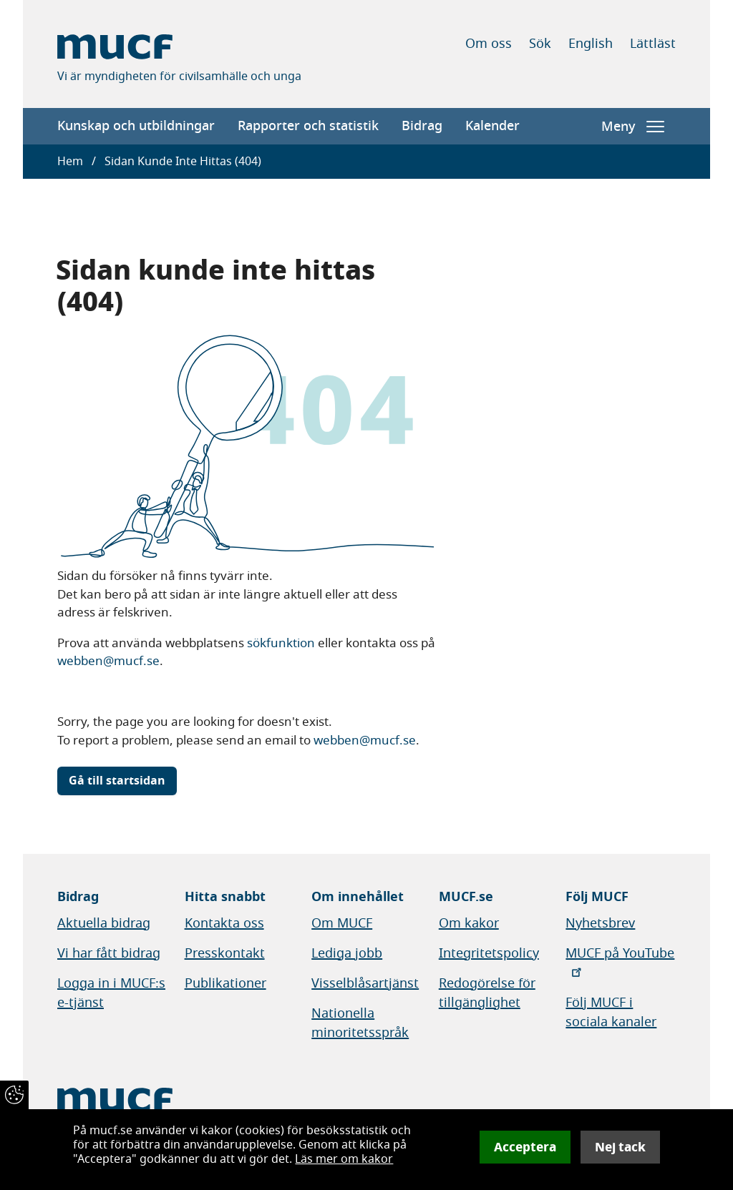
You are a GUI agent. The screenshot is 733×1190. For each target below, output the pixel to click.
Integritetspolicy (489, 953)
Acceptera (525, 1147)
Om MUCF (341, 923)
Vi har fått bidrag (108, 953)
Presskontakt (225, 953)
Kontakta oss (224, 923)
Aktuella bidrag (103, 923)
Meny (632, 126)
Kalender (492, 126)
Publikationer (225, 983)
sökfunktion (281, 643)
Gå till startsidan (117, 781)
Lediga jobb (346, 953)
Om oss (488, 43)
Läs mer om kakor (344, 1159)
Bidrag (422, 126)
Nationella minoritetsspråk (360, 1023)
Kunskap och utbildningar (136, 126)
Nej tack (620, 1147)
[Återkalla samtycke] (14, 1095)
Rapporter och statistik (308, 126)
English (590, 43)
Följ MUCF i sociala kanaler (610, 1012)
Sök (540, 43)
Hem (70, 161)
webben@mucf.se (108, 661)
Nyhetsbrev (600, 923)
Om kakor (469, 923)
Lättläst (653, 43)
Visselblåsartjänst (365, 983)
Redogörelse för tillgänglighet (487, 993)
